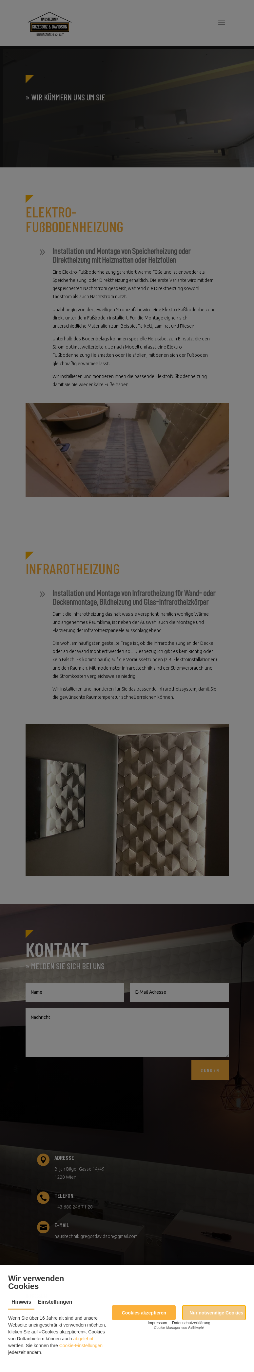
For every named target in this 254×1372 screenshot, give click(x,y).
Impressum (157, 1323)
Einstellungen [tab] (55, 1302)
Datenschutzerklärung (191, 1323)
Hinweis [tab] (21, 1302)
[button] (144, 1312)
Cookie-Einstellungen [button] (81, 1345)
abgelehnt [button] (83, 1338)
